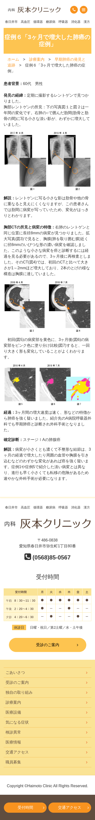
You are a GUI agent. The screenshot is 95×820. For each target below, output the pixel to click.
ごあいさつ (15, 672)
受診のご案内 (47, 645)
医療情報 (13, 742)
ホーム (13, 59)
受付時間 (25, 807)
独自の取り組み (19, 692)
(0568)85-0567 (47, 557)
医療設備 (13, 712)
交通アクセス (17, 752)
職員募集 (13, 762)
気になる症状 (17, 722)
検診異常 (13, 732)
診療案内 (36, 59)
